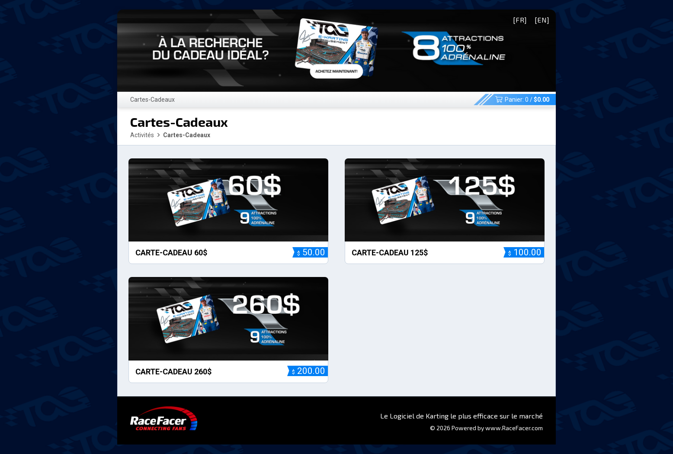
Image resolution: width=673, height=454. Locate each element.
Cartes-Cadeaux (152, 99)
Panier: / (522, 99)
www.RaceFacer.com (514, 427)
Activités (142, 135)
